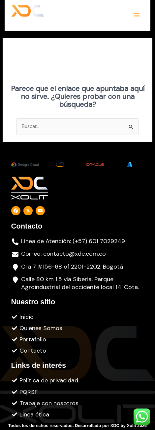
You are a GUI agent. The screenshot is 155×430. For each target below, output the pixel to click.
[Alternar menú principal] (137, 15)
